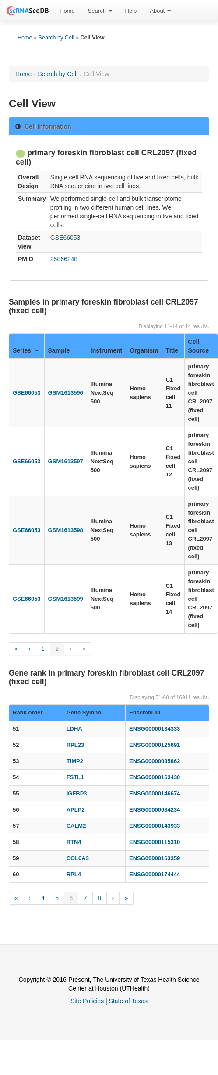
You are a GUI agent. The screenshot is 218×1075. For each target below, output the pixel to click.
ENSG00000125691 (154, 745)
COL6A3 (78, 858)
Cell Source (198, 346)
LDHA (74, 728)
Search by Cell (56, 38)
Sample (59, 350)
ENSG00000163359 (154, 858)
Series (26, 350)
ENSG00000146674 (154, 793)
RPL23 (75, 745)
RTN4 (74, 842)
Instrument (106, 350)
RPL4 (74, 874)
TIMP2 (75, 761)
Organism (144, 350)
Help (131, 10)
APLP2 (76, 809)
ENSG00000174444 (154, 874)
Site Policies (87, 1001)
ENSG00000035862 (154, 761)
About (160, 10)
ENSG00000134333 (154, 728)
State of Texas (128, 1001)
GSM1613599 (65, 598)
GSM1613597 (65, 461)
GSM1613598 (65, 530)
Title (172, 350)
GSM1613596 (65, 392)
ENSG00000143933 (154, 826)
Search (100, 10)
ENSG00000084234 (154, 809)
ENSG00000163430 (154, 777)
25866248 (63, 259)
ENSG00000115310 (154, 842)
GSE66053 (65, 237)
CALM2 (76, 826)
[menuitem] (67, 11)
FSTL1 (75, 777)
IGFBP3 (77, 793)
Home (67, 10)
